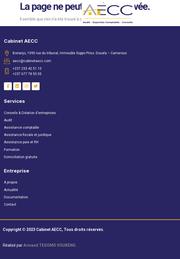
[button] (18, 14)
